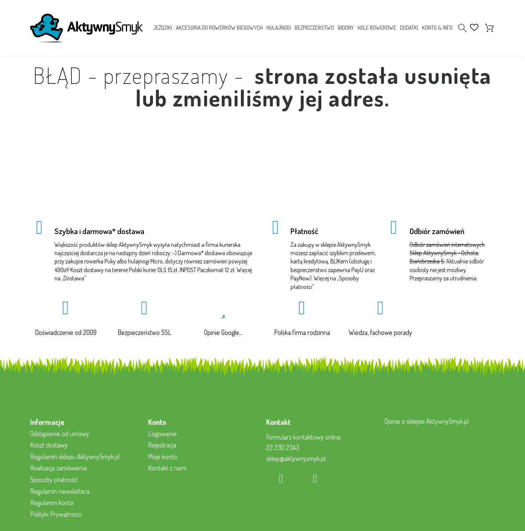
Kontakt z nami (167, 468)
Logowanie (162, 433)
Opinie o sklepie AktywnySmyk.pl (426, 421)
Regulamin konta (51, 502)
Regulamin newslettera (59, 491)
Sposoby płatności (54, 479)
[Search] (462, 28)
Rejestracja (162, 445)
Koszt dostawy (49, 445)
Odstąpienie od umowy (59, 433)
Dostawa (74, 278)
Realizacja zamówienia (58, 468)
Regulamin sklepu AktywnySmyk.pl (75, 456)
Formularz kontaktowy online (303, 437)
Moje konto (162, 456)
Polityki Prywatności (56, 514)
